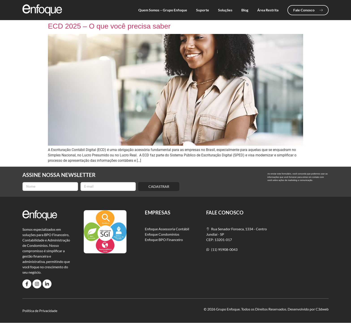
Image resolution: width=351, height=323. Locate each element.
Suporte (202, 10)
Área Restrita (267, 10)
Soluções (225, 10)
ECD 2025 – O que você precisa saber (109, 26)
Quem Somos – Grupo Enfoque (162, 10)
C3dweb (322, 309)
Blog (244, 10)
